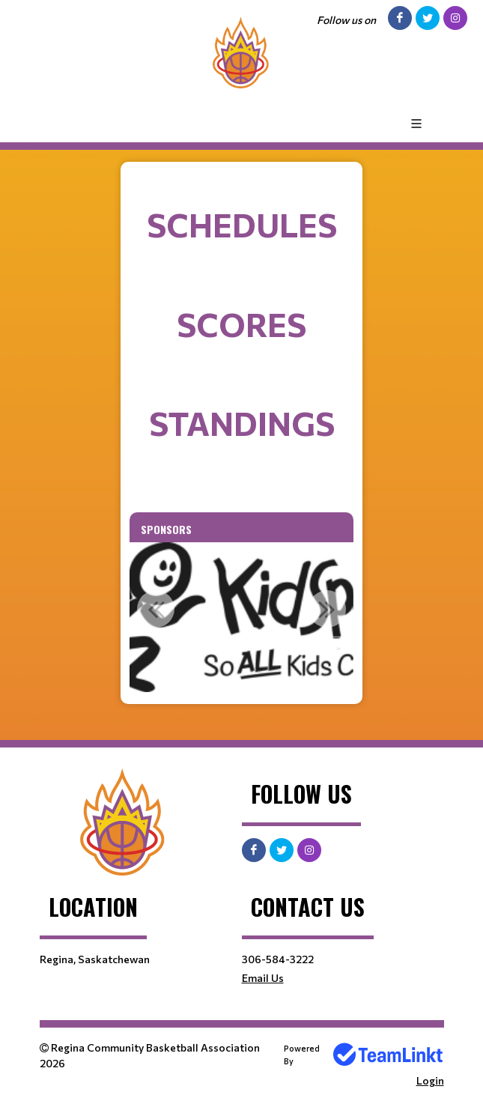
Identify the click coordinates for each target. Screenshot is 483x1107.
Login (430, 1080)
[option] (242, 617)
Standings (242, 423)
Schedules (242, 224)
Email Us (263, 977)
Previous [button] (155, 609)
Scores (241, 324)
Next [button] (327, 609)
